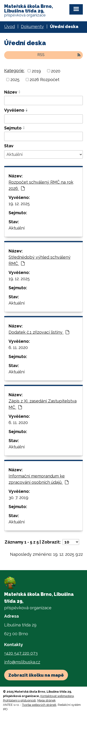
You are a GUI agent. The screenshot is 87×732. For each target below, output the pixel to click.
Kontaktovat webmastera (57, 696)
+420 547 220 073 (21, 653)
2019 (36, 70)
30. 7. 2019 (18, 497)
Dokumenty (32, 26)
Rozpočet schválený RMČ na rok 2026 (41, 185)
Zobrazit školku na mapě (36, 675)
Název (10, 92)
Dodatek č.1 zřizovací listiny (39, 332)
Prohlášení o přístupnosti (19, 700)
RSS (59, 55)
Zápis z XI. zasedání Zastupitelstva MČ (43, 404)
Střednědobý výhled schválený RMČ (40, 260)
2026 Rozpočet (44, 79)
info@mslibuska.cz (22, 662)
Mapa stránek (46, 700)
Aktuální (17, 228)
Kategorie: (14, 70)
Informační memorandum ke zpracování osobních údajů (38, 479)
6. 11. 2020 (18, 347)
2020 (55, 70)
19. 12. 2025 (19, 203)
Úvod (9, 26)
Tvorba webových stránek (39, 705)
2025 (14, 79)
